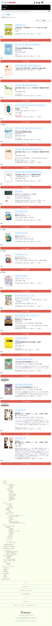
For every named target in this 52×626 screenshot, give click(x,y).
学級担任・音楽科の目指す (20, 318)
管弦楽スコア (12, 519)
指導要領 (11, 528)
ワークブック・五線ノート (12, 542)
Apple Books (6, 571)
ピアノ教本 (9, 563)
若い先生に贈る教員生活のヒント (24, 196)
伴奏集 (11, 506)
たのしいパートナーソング (22, 278)
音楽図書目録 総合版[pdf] (9, 544)
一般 (10, 534)
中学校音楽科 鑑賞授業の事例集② (24, 48)
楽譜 (4, 483)
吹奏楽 (11, 517)
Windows (5, 570)
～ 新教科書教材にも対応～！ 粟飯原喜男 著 (27, 176)
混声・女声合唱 (13, 495)
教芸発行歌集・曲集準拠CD (12, 551)
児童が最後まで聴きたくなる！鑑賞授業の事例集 (28, 174)
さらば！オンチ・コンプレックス (24, 298)
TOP (26, 582)
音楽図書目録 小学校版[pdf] (9, 546)
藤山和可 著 (18, 29)
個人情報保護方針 (26, 594)
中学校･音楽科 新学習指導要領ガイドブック (26, 387)
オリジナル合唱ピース (11, 484)
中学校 (5, 575)
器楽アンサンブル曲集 (14, 516)
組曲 (10, 500)
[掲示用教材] (17, 412)
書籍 (4, 14)
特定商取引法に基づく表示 (26, 590)
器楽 (7, 514)
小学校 (5, 574)
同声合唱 (11, 485)
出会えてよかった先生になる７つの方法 (25, 194)
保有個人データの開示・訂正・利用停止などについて (26, 605)
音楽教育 (11, 529)
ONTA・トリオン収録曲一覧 (12, 554)
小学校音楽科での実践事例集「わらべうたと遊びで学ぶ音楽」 (31, 27)
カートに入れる (25, 40)
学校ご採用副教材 (5, 573)
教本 (10, 511)
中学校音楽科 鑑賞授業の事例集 (23, 132)
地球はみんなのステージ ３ (22, 215)
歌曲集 (8, 508)
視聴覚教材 (9, 556)
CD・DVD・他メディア (8, 550)
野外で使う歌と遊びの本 (20, 213)
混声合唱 (11, 486)
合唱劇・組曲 (12, 499)
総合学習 (11, 532)
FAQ (26, 597)
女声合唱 (11, 488)
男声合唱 (11, 496)
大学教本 (8, 537)
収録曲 (4, 124)
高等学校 (5, 577)
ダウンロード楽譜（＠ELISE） (10, 560)
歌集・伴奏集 (9, 503)
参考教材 (8, 557)
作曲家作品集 (12, 498)
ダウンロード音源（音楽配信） (10, 559)
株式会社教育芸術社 (6, 579)
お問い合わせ (26, 601)
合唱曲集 (8, 489)
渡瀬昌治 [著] (18, 321)
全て (1, 14)
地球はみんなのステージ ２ (22, 237)
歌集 (10, 505)
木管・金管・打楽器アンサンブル (16, 515)
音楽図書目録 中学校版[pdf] (9, 548)
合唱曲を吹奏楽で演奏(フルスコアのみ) (17, 522)
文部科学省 (17, 340)
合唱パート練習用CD (11, 552)
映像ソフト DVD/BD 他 (8, 555)
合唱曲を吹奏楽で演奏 (14, 521)
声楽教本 (8, 510)
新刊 (4, 480)
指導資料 (8, 14)
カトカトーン (6, 567)
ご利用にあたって (26, 586)
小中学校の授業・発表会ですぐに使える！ (26, 110)
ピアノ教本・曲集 (10, 512)
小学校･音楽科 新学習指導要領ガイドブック (26, 362)
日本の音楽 (12, 533)
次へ (29, 468)
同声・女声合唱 (13, 494)
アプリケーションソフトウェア (8, 566)
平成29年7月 (18, 343)
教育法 (11, 538)
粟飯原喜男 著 (18, 50)
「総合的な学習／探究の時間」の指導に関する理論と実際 (30, 68)
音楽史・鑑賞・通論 (11, 526)
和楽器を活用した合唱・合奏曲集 (21, 107)
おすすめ (5, 481)
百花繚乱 (17, 109)
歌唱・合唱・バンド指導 (14, 531)
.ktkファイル (6, 568)
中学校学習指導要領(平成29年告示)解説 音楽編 (28, 342)
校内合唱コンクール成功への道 (23, 319)
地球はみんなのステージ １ (22, 258)
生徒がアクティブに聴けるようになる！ (23, 47)
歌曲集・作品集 (10, 507)
